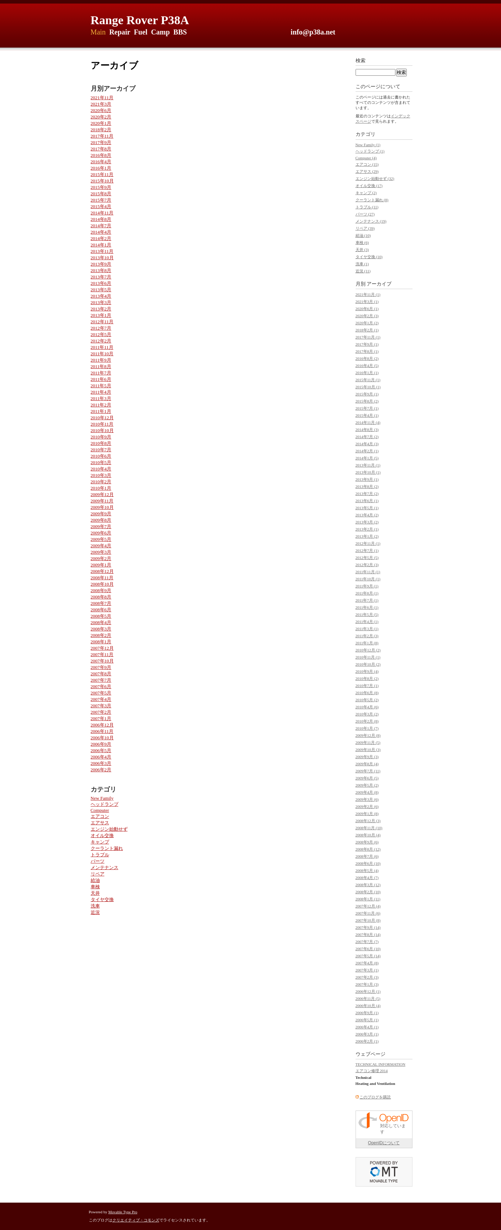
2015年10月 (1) (368, 387)
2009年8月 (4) (367, 764)
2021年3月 (101, 104)
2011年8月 (101, 366)
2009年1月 (101, 565)
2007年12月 (102, 648)
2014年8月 (101, 219)
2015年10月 (102, 180)
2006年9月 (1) (367, 1013)
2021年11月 (102, 97)
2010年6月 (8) (367, 693)
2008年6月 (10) (368, 863)
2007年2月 (101, 712)
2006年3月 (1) (367, 1034)
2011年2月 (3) (367, 636)
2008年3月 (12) (368, 885)
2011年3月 (101, 398)
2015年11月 (102, 174)
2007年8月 (101, 673)
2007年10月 (102, 661)
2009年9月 (101, 513)
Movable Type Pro (123, 1212)
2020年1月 (101, 123)
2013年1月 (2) (367, 536)
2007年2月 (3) (367, 977)
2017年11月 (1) (368, 337)
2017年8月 (101, 148)
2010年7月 (101, 449)
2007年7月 (101, 680)
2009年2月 (101, 558)
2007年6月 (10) (368, 949)
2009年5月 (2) (367, 785)
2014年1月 (101, 244)
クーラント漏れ (107, 848)
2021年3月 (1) (367, 301)
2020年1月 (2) (367, 323)
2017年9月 (101, 142)
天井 (95, 893)
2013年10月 (102, 257)
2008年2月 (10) (368, 892)
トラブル (100, 854)
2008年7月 (101, 603)
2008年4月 (101, 622)
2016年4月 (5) (367, 365)
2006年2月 (101, 769)
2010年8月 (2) (367, 678)
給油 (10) (363, 235)
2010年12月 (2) (368, 650)
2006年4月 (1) (367, 1027)
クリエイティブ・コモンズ (135, 1220)
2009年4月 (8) (367, 792)
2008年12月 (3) (368, 821)
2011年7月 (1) (367, 600)
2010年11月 (102, 424)
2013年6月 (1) (367, 501)
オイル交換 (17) (369, 185)
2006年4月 (101, 757)
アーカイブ (379, 284)
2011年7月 (101, 373)
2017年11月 (102, 136)
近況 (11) (363, 271)
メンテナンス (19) (371, 221)
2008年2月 (101, 635)
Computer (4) (366, 158)
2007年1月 (101, 718)
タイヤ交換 (102, 899)
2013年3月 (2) (367, 522)
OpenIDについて (384, 1142)
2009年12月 (102, 494)
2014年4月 (101, 232)
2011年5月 (101, 385)
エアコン (100, 816)
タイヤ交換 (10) (369, 257)
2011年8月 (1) (367, 593)
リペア (98, 874)
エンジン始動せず (109, 829)
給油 (95, 880)
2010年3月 (101, 475)
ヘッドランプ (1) (370, 151)
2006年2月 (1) (367, 1041)
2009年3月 (101, 552)
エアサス (100, 822)
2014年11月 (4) (368, 422)
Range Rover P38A (140, 20)
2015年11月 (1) (368, 380)
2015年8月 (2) (367, 401)
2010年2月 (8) (367, 721)
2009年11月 (102, 501)
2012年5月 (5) (367, 557)
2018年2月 (101, 129)
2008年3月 (101, 629)
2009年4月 (101, 545)
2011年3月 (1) (367, 629)
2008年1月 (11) (368, 899)
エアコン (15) (367, 164)
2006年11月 (102, 731)
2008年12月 (102, 571)
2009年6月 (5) (367, 778)
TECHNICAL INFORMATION (380, 1064)
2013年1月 (101, 315)
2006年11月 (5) (368, 998)
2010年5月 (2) (367, 700)
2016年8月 (101, 155)
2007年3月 (101, 705)
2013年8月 (101, 270)
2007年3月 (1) (367, 970)
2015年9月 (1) (367, 394)
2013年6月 (101, 283)
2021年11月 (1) (368, 294)
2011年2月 (101, 405)
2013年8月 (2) (367, 486)
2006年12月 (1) (368, 991)
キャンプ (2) (366, 193)
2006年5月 (101, 750)
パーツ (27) (365, 214)
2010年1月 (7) (367, 728)
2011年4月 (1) (367, 621)
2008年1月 (101, 641)
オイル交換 (102, 835)
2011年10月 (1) (368, 579)
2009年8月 (101, 520)
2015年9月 (101, 187)
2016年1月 (101, 168)
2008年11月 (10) (369, 828)
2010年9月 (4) (367, 671)
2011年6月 (101, 379)
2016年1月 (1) (367, 373)
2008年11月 (102, 577)
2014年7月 (101, 225)
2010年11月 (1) (368, 657)
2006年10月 (102, 737)
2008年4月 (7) (367, 877)
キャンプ (100, 842)
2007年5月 (101, 693)
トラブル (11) (367, 207)
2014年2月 (101, 238)
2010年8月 (101, 443)
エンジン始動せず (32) (375, 178)
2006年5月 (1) (367, 1020)
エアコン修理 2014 (372, 1071)
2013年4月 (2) (367, 515)
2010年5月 (101, 462)
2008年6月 (101, 609)
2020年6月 (101, 110)
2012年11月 (102, 321)
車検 (95, 886)
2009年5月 (101, 539)
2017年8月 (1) (367, 351)
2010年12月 (102, 417)
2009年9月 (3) (367, 757)
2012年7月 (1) (367, 550)
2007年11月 (102, 654)
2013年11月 (102, 251)
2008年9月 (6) (367, 842)
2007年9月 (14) (368, 927)
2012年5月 (101, 334)
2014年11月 (102, 212)
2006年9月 (101, 744)
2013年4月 (101, 296)
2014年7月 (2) (367, 437)
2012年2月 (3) (367, 565)
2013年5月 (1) (367, 508)
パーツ (98, 861)
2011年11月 (102, 347)
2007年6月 (101, 686)
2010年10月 (102, 430)
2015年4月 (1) (367, 415)
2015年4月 (101, 206)
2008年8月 (101, 597)
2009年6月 (101, 533)
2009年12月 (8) (368, 735)
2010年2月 (101, 481)
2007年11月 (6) (368, 913)
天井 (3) (362, 249)
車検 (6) (362, 242)
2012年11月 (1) (368, 543)
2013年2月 (101, 309)
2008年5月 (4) (367, 870)
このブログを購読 (375, 1097)
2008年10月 (102, 584)
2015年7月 (101, 200)
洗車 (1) (362, 264)
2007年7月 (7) (367, 941)
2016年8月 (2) (367, 358)
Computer (100, 810)
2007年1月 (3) (367, 984)
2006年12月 (102, 725)
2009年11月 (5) (368, 742)
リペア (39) (365, 228)
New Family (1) (368, 145)
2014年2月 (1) (367, 451)
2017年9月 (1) (367, 344)
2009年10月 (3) (368, 749)
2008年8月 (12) (368, 849)
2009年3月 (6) (367, 799)
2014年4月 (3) (367, 444)
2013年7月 (101, 276)
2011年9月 (101, 360)
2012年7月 (101, 328)
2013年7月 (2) (367, 493)
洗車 (95, 906)
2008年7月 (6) (367, 856)
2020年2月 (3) (367, 316)
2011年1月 (101, 411)
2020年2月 (101, 116)
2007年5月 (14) (368, 956)
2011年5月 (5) (367, 614)
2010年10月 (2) (368, 664)
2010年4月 (101, 469)
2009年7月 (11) (368, 771)
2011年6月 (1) (367, 607)
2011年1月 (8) (367, 643)
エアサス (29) (367, 171)
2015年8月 (101, 193)
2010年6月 (101, 456)
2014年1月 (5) (367, 458)
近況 (95, 912)
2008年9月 (101, 590)
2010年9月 (101, 437)
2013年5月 (101, 289)
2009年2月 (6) (367, 806)
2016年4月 (101, 161)
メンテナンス (104, 867)
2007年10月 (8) (368, 920)
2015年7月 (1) (367, 408)
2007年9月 (101, 667)
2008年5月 (101, 616)
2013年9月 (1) (367, 479)
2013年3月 (101, 302)
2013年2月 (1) (367, 529)
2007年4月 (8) (367, 963)
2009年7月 (101, 526)
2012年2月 (101, 341)
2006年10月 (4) (368, 1005)
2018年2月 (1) (367, 330)
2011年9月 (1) (367, 586)
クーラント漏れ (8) (372, 200)
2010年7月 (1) (367, 685)
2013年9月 (101, 264)
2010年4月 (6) (367, 707)
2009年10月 (102, 507)
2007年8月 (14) (368, 934)
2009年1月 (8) (367, 813)
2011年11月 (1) (368, 572)
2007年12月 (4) (368, 906)
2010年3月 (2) (367, 714)
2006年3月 (101, 763)
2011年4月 (101, 392)
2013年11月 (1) (368, 465)
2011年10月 (102, 353)
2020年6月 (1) (367, 309)
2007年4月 (101, 699)
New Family (102, 798)
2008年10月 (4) (368, 835)
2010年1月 (101, 488)
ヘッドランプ (104, 804)
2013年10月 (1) (368, 472)
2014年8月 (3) (367, 429)
